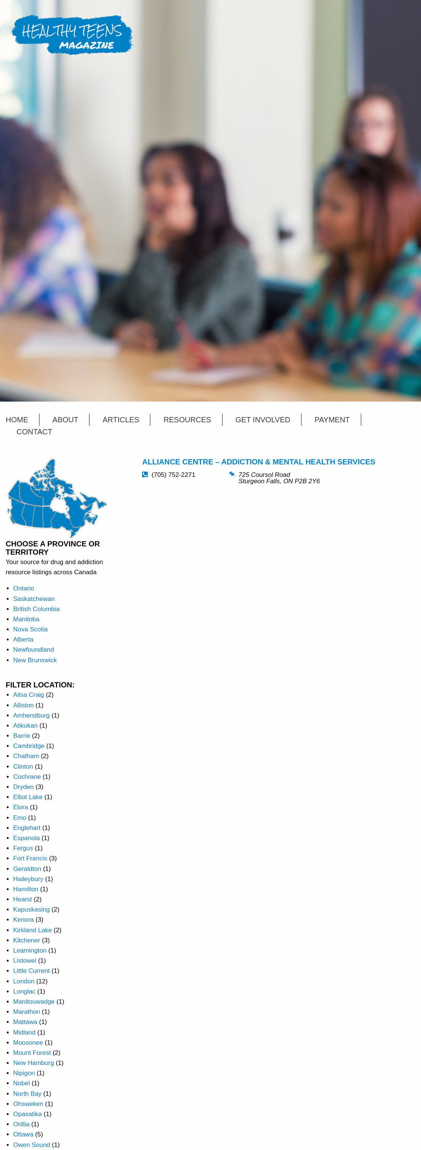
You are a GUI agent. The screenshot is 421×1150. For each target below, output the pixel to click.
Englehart (27, 827)
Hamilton (25, 889)
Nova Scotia (30, 629)
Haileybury (28, 879)
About (66, 420)
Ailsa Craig (28, 694)
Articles (121, 420)
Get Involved (262, 420)
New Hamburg (33, 1063)
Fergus (23, 848)
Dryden (23, 786)
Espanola (26, 838)
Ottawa (23, 1134)
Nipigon (24, 1073)
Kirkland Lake (32, 930)
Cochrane (27, 776)
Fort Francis (30, 858)
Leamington (30, 950)
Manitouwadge (34, 1001)
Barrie (21, 735)
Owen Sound (31, 1144)
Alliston (23, 705)
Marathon (26, 1011)
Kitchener (26, 940)
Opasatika (27, 1114)
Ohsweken (28, 1104)
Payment (332, 420)
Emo (19, 817)
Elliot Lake (27, 797)
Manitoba (26, 619)
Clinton (23, 766)
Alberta (23, 639)
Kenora (23, 919)
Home (17, 420)
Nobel (21, 1083)
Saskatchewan (34, 598)
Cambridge (28, 745)
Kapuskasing (31, 909)
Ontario (23, 588)
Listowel (24, 960)
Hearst (22, 899)
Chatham (26, 756)
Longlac (24, 991)
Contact (34, 432)
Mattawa (25, 1022)
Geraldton (27, 868)
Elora (20, 807)
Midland (24, 1032)
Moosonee (28, 1042)
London (24, 981)
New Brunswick (35, 660)
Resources (187, 420)
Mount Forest (32, 1052)
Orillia (21, 1124)
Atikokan (25, 725)
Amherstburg (31, 715)
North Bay (27, 1093)
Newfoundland (33, 649)
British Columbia (36, 609)
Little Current (31, 970)
